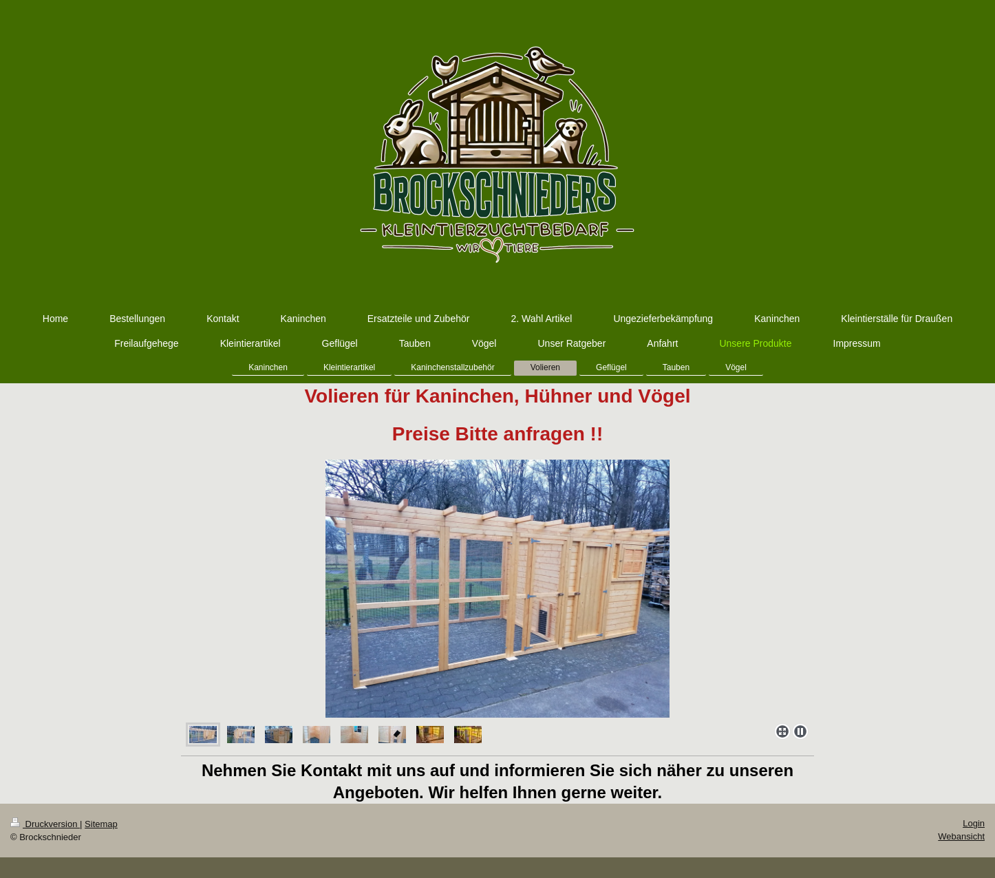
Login (974, 823)
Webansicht (961, 836)
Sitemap (101, 824)
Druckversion (45, 824)
